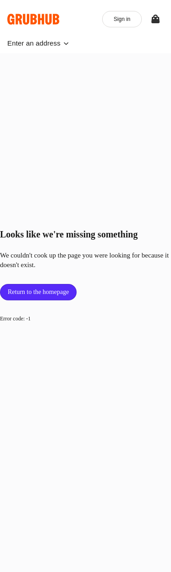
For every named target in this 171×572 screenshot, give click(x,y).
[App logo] (33, 19)
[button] (38, 43)
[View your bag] (155, 19)
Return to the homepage (38, 292)
